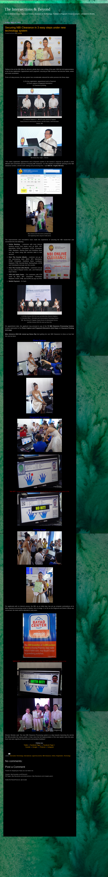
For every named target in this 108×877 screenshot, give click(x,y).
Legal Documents (37, 755)
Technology (67, 755)
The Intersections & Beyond (27, 9)
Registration (59, 755)
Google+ (35, 747)
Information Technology (16, 755)
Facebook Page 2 (49, 745)
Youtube (27, 747)
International (27, 755)
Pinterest (42, 747)
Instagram (50, 747)
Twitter (26, 745)
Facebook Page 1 (35, 745)
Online (54, 755)
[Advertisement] (39, 854)
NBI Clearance (47, 755)
